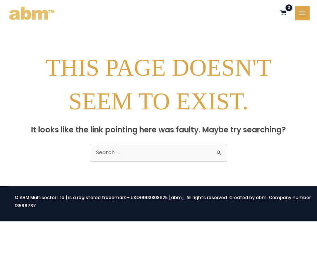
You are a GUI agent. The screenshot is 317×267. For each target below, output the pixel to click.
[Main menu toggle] (302, 13)
